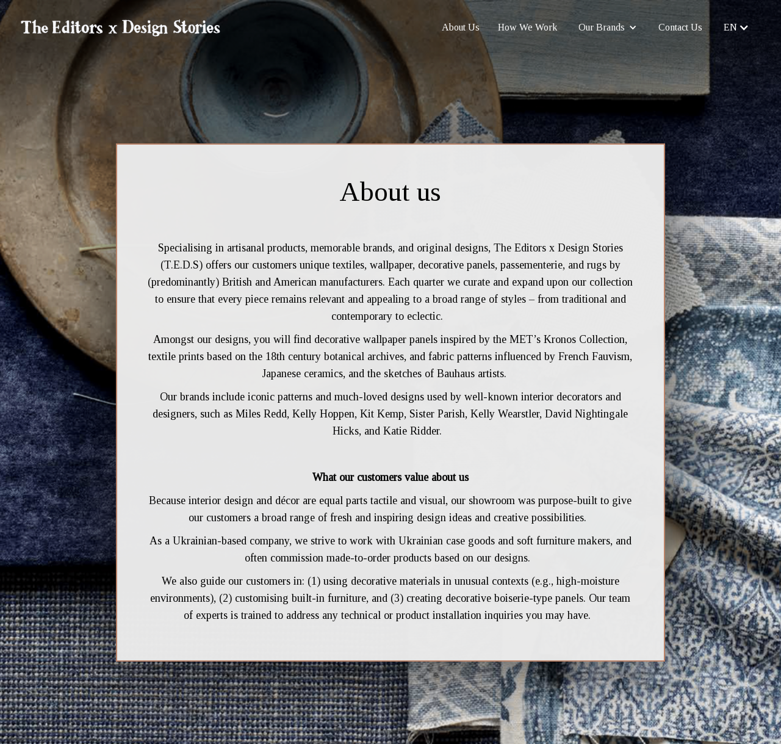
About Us (461, 27)
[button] (607, 27)
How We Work (527, 27)
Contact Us (680, 27)
